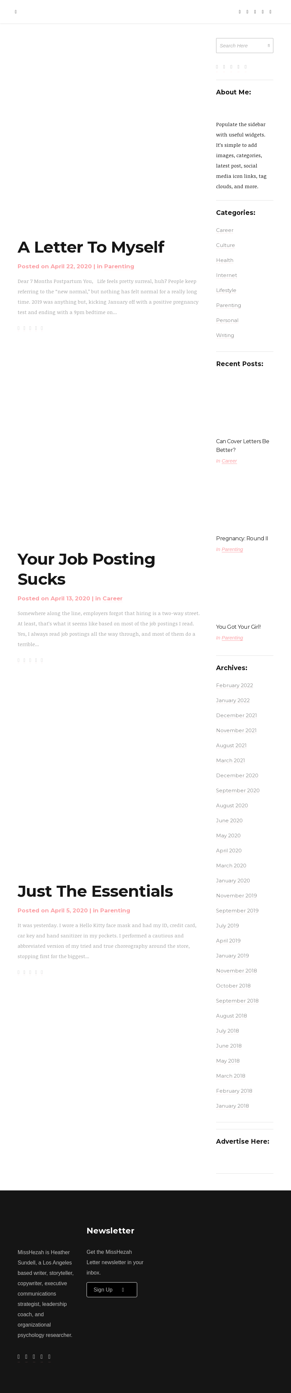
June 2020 (229, 820)
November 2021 (236, 730)
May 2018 (228, 1061)
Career (113, 598)
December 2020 (237, 775)
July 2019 (227, 925)
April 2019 (228, 940)
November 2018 (236, 970)
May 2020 (228, 835)
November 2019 (236, 895)
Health (224, 260)
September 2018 (237, 1001)
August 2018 (231, 1016)
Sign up (112, 1290)
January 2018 (232, 1106)
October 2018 (233, 986)
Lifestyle (226, 290)
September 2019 (237, 910)
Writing (225, 335)
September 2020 (238, 790)
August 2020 (232, 805)
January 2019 (232, 955)
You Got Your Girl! (238, 627)
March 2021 (230, 760)
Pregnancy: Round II (242, 538)
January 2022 (233, 700)
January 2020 (233, 880)
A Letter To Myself (91, 247)
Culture (225, 245)
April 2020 (229, 850)
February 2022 (234, 685)
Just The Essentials (95, 891)
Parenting (119, 266)
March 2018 (230, 1076)
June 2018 (229, 1046)
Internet (226, 275)
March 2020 (231, 865)
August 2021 (231, 745)
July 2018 (227, 1031)
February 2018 (234, 1091)
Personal (227, 320)
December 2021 (236, 715)
